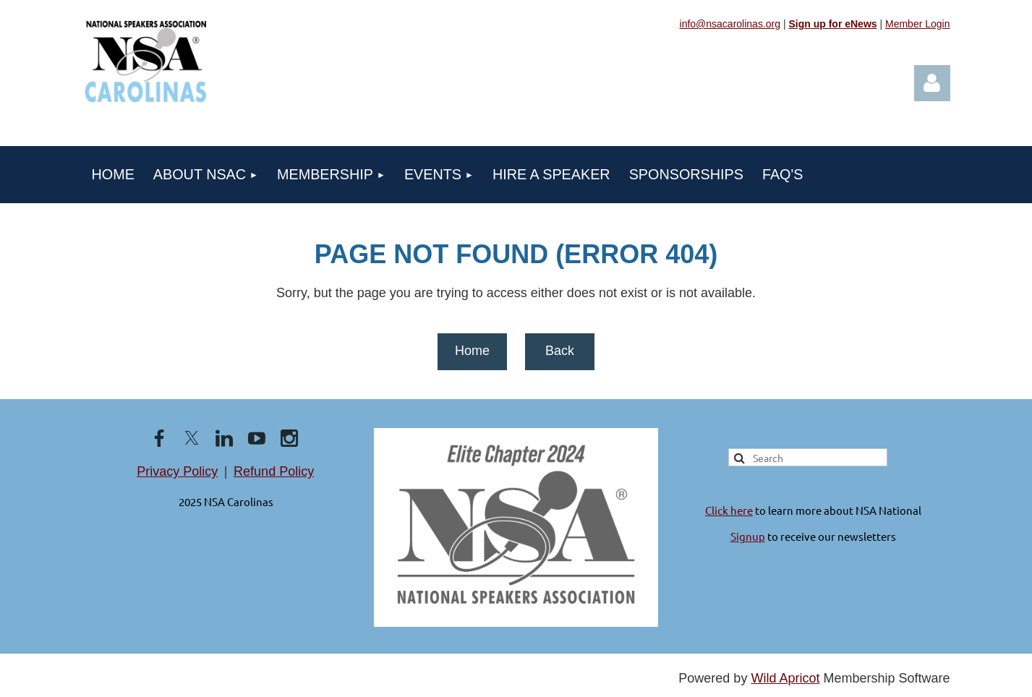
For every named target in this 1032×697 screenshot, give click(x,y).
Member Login (917, 24)
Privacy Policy (177, 471)
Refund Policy (274, 471)
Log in (932, 83)
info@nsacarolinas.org (730, 24)
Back (559, 350)
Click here (729, 510)
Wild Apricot (785, 678)
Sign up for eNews (832, 24)
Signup (747, 536)
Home (472, 350)
